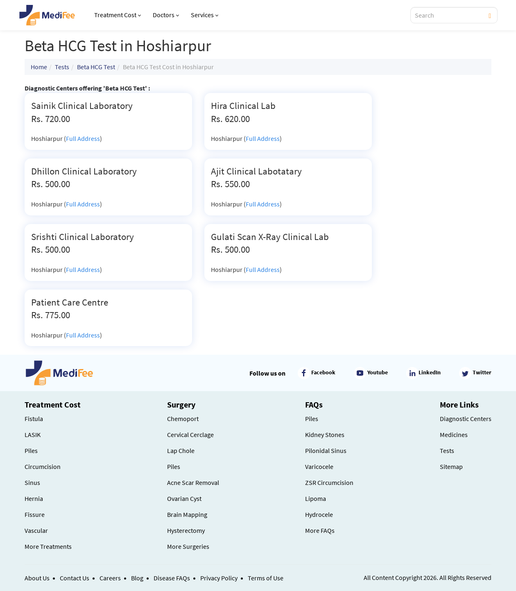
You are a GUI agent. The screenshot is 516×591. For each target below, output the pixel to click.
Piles (31, 450)
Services (204, 15)
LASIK (33, 434)
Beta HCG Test (96, 67)
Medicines (454, 434)
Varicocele (319, 466)
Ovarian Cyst (184, 498)
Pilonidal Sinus (325, 450)
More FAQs (320, 530)
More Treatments (48, 546)
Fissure (35, 514)
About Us (37, 578)
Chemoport (183, 418)
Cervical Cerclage (190, 434)
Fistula (34, 418)
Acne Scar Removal (193, 482)
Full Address (83, 138)
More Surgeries (188, 546)
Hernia (34, 498)
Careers (110, 578)
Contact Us (74, 578)
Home (39, 67)
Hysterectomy (186, 530)
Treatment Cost (117, 15)
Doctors (166, 15)
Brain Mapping (187, 514)
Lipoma (315, 498)
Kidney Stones (324, 434)
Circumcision (43, 466)
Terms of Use (265, 578)
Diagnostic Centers (465, 418)
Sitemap (451, 466)
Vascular (36, 530)
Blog (137, 578)
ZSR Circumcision (329, 482)
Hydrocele (319, 514)
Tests (62, 67)
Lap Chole (181, 450)
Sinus (32, 482)
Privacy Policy (219, 578)
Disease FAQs (172, 578)
